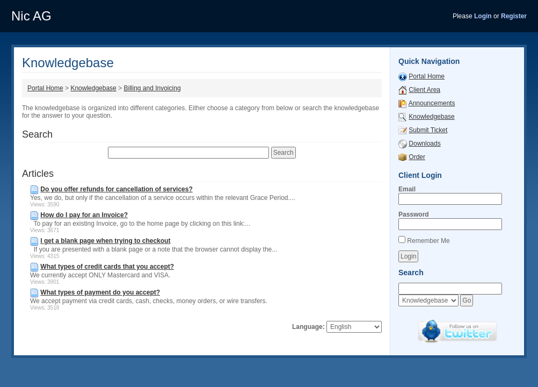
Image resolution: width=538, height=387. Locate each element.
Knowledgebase (93, 88)
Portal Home (45, 88)
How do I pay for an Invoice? (84, 215)
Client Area (424, 90)
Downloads (424, 143)
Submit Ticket (428, 130)
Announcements (432, 103)
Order (417, 157)
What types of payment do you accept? (100, 292)
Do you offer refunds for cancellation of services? (116, 189)
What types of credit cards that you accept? (107, 266)
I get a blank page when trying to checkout (105, 241)
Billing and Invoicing (151, 88)
